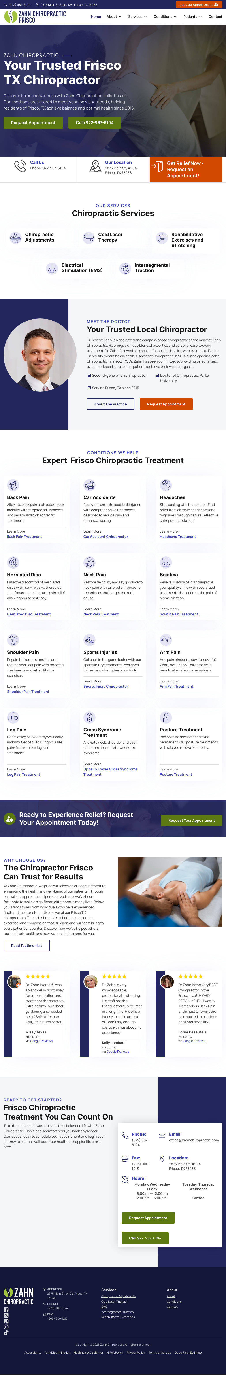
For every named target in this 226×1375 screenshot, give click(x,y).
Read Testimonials (26, 946)
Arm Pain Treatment (176, 686)
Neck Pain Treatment (101, 614)
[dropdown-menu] (122, 17)
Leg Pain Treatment (23, 774)
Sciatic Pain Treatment (179, 614)
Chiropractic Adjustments (118, 1297)
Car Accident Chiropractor (105, 537)
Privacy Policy (136, 1353)
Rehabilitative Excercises (118, 1317)
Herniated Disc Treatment (29, 614)
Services (137, 17)
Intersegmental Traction (117, 1312)
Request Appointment (33, 123)
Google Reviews (41, 1041)
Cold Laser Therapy (114, 1302)
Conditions (164, 17)
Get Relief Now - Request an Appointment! (185, 169)
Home (99, 17)
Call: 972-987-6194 (94, 123)
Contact (215, 17)
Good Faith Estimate (188, 1353)
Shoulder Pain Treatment (28, 692)
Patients (191, 17)
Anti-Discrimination (57, 1353)
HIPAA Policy (115, 1353)
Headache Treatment (178, 537)
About (114, 17)
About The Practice (110, 404)
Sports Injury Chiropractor (105, 686)
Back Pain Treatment (24, 537)
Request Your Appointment (191, 820)
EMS (104, 1307)
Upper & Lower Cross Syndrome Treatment (110, 772)
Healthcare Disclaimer (88, 1353)
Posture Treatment (176, 774)
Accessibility (32, 1353)
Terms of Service (160, 1353)
